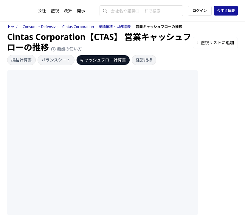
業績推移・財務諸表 (115, 26)
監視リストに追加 (215, 42)
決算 (68, 10)
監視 (55, 10)
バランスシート (56, 60)
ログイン (200, 10)
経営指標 (144, 60)
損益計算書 (21, 60)
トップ (12, 26)
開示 (81, 10)
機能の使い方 (66, 49)
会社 (42, 10)
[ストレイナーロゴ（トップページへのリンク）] (22, 11)
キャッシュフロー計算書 (103, 60)
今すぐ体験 (226, 10)
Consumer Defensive (40, 26)
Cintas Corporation (78, 26)
